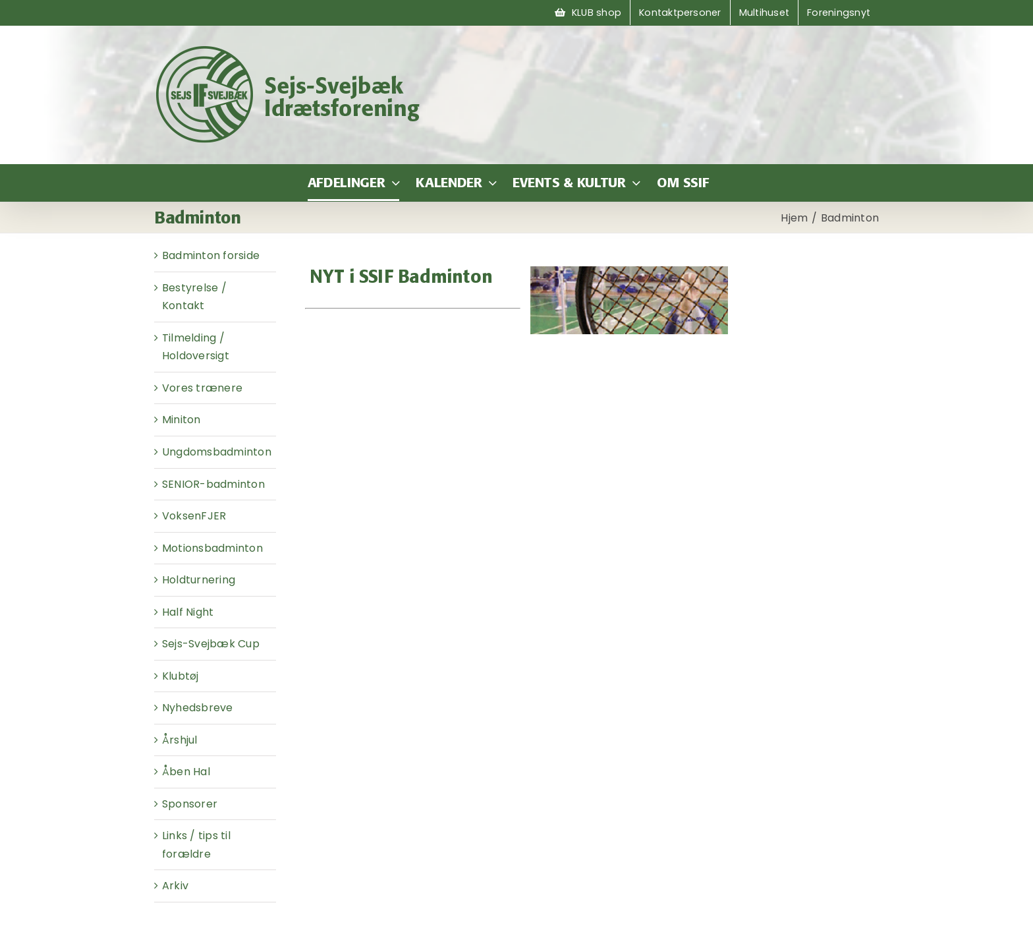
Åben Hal (186, 771)
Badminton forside (211, 255)
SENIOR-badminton (213, 484)
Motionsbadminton (212, 548)
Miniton (181, 419)
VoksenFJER (194, 515)
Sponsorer (189, 803)
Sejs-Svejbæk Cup (211, 643)
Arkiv (175, 885)
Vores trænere (202, 388)
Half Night (187, 612)
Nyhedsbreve (197, 707)
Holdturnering (198, 579)
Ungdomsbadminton (216, 451)
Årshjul (180, 740)
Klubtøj (180, 676)
